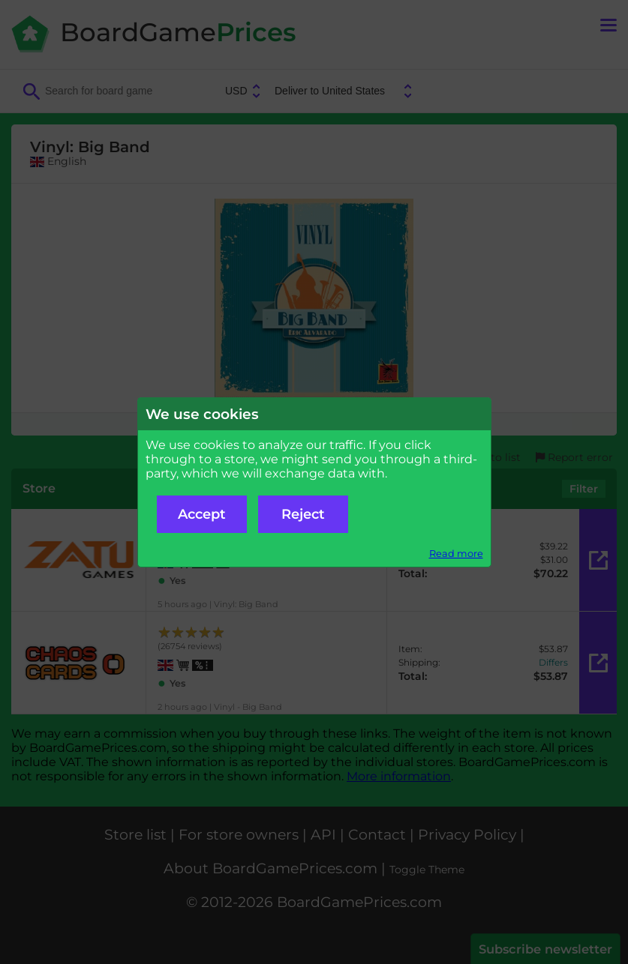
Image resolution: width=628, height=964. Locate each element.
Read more (456, 553)
